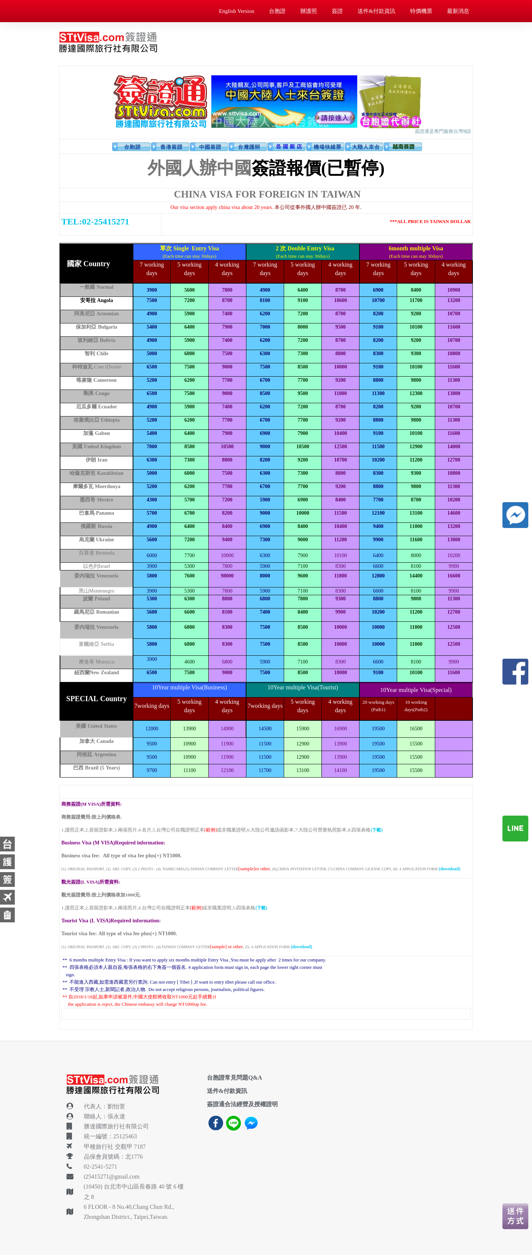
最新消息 (458, 11)
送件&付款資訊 (376, 11)
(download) (449, 869)
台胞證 (277, 11)
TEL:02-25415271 (95, 221)
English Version (237, 11)
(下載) (376, 830)
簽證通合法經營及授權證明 (242, 1104)
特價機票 (421, 11)
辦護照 (308, 11)
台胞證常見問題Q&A (234, 1077)
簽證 (337, 11)
